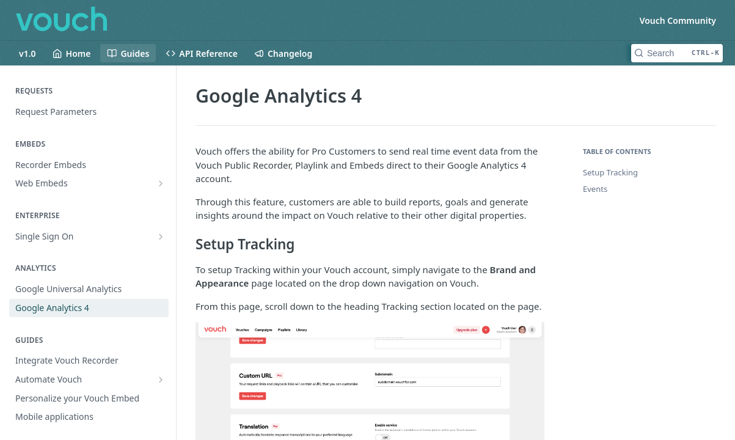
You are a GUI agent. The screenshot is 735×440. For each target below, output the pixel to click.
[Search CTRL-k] (677, 53)
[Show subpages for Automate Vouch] (161, 379)
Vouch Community (678, 20)
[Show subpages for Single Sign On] (161, 236)
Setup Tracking (610, 172)
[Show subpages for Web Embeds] (161, 183)
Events (595, 188)
